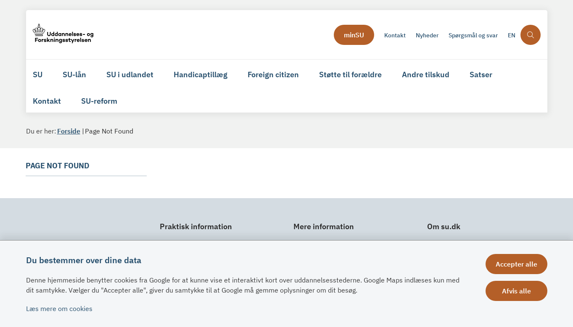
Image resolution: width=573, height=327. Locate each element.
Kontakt (47, 101)
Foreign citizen (273, 74)
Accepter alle (516, 264)
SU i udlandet (129, 74)
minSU (354, 35)
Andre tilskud (425, 74)
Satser (481, 74)
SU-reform (99, 101)
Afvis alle (516, 291)
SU (37, 74)
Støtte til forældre (350, 74)
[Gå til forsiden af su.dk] (181, 35)
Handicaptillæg (200, 74)
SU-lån (74, 74)
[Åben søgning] (530, 35)
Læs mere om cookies (59, 308)
